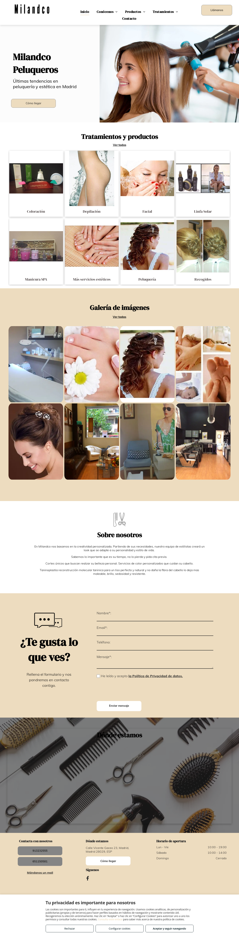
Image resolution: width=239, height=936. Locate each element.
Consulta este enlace (110, 919)
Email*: (102, 628)
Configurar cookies (119, 928)
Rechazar (69, 928)
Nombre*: (104, 613)
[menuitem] (85, 11)
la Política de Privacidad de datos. (155, 676)
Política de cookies (144, 878)
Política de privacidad (114, 878)
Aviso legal (89, 878)
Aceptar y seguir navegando (169, 928)
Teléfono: (103, 642)
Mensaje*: (104, 657)
